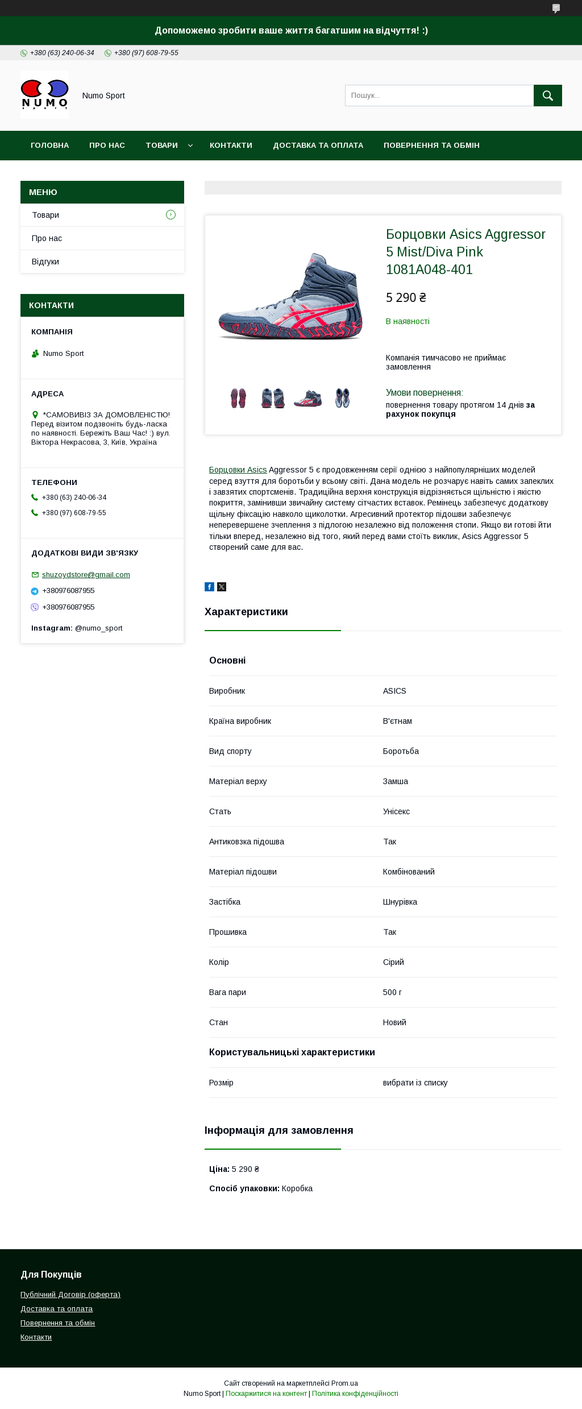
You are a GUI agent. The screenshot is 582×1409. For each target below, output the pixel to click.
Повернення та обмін (432, 145)
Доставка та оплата (318, 145)
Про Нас (107, 145)
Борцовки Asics (238, 469)
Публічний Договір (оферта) (70, 1294)
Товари (162, 145)
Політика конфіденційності (355, 1394)
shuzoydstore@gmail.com (86, 574)
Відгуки (45, 261)
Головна (50, 145)
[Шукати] (548, 95)
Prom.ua (344, 1383)
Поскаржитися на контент (266, 1394)
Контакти (231, 145)
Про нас (47, 238)
